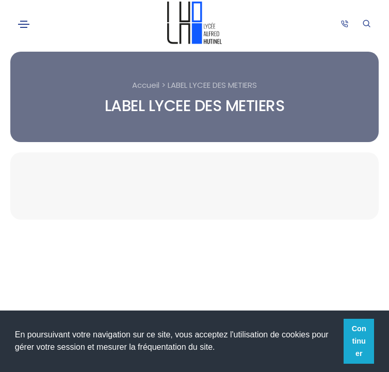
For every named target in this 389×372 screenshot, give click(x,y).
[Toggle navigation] (23, 24)
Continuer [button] (359, 341)
